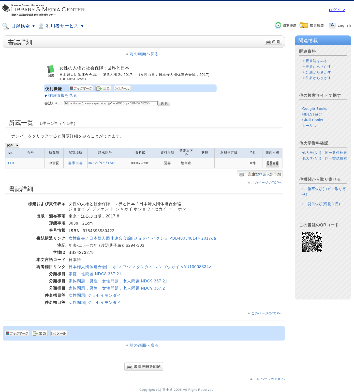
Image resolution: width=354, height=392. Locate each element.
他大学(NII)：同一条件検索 (324, 153)
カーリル (309, 126)
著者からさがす (318, 66)
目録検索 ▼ (19, 26)
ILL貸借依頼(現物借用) (321, 204)
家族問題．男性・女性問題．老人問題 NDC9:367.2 (117, 288)
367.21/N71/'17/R (101, 163)
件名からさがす (318, 78)
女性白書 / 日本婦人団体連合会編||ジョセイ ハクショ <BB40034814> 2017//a (142, 238)
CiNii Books (312, 120)
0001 (11, 163)
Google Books (314, 109)
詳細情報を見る (62, 95)
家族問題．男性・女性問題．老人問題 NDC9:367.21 (118, 281)
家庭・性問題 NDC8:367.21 (95, 274)
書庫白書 (75, 163)
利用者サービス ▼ (61, 26)
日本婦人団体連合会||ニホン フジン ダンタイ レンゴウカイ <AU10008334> (140, 267)
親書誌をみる (317, 61)
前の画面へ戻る (144, 54)
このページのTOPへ (266, 182)
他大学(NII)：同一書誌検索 (324, 158)
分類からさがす (318, 72)
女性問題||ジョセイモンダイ (95, 295)
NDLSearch (312, 114)
